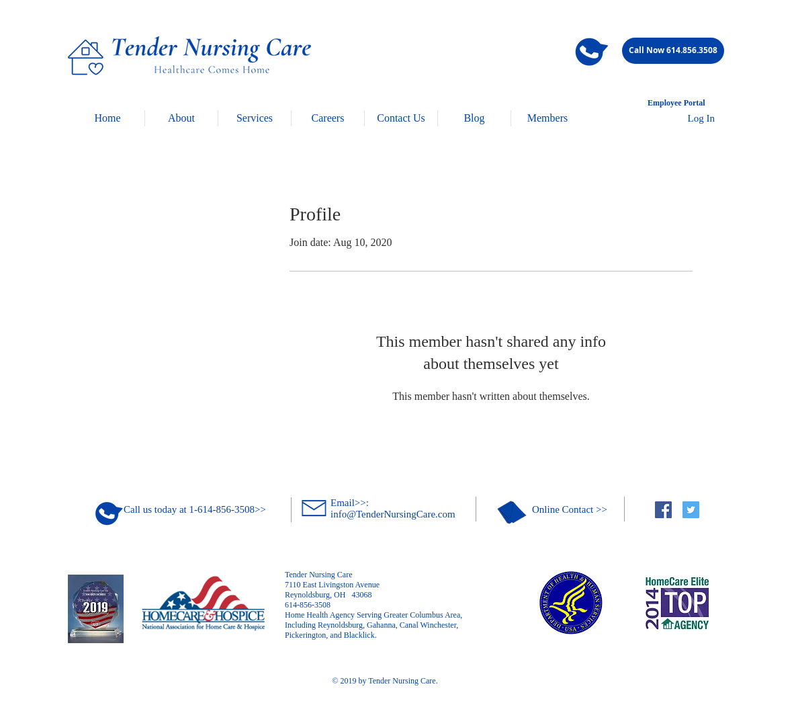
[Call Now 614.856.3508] (673, 51)
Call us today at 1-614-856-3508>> (195, 509)
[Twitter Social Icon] (690, 509)
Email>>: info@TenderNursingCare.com (392, 508)
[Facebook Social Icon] (663, 509)
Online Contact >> (569, 509)
